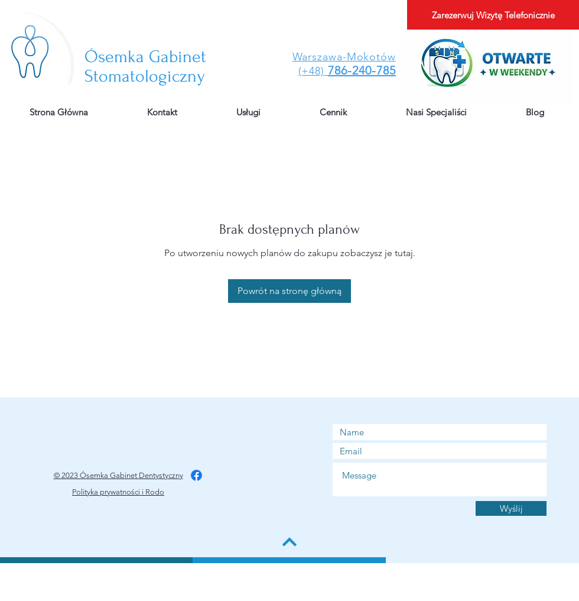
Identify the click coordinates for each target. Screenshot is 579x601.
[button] (333, 112)
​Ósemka (116, 56)
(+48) (311, 70)
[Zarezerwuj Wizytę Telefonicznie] (493, 15)
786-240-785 (362, 70)
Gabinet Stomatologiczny (145, 66)
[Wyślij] (511, 508)
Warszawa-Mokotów (344, 56)
